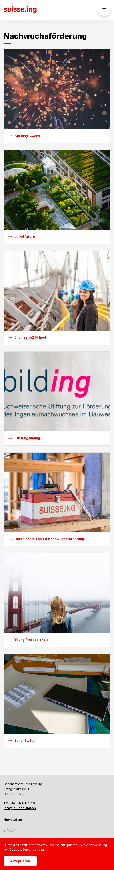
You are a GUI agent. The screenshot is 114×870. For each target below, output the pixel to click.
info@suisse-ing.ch (20, 808)
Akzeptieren (20, 861)
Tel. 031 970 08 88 (19, 803)
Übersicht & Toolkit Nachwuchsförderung (49, 539)
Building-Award (27, 136)
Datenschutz (33, 849)
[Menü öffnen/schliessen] (104, 10)
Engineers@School (30, 337)
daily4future (24, 236)
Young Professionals (31, 640)
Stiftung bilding (27, 438)
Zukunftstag (24, 740)
